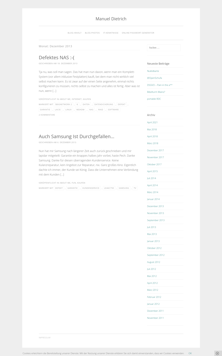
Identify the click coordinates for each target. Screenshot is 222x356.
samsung (124, 188)
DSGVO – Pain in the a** (160, 84)
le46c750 (109, 188)
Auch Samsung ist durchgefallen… (78, 136)
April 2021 (152, 122)
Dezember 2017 (155, 150)
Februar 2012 (154, 296)
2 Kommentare (47, 115)
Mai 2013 (152, 234)
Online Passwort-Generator (138, 33)
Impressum (45, 337)
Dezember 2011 (155, 310)
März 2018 (152, 143)
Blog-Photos (92, 33)
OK (190, 353)
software (113, 109)
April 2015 (152, 171)
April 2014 (152, 185)
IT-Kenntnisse (110, 33)
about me (65, 99)
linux (69, 109)
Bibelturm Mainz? (156, 91)
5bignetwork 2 (63, 104)
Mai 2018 (152, 129)
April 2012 (152, 282)
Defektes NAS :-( (57, 57)
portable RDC (154, 98)
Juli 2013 (151, 227)
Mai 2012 (152, 276)
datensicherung (103, 104)
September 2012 (155, 254)
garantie (45, 109)
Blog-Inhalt (75, 33)
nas (91, 109)
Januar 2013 (153, 241)
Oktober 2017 (154, 164)
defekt (121, 104)
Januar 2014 (153, 199)
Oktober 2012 (154, 248)
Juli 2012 (151, 268)
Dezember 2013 (155, 206)
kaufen (87, 99)
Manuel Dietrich (111, 19)
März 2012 (152, 289)
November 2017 (155, 157)
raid (100, 109)
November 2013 (155, 213)
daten (86, 104)
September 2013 (155, 220)
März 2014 (152, 192)
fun (74, 183)
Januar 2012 (153, 303)
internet (77, 99)
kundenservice (90, 188)
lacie (58, 109)
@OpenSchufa (154, 77)
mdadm (80, 109)
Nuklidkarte (153, 70)
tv (135, 188)
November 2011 (155, 317)
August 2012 (153, 262)
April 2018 (152, 136)
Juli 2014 (151, 178)
